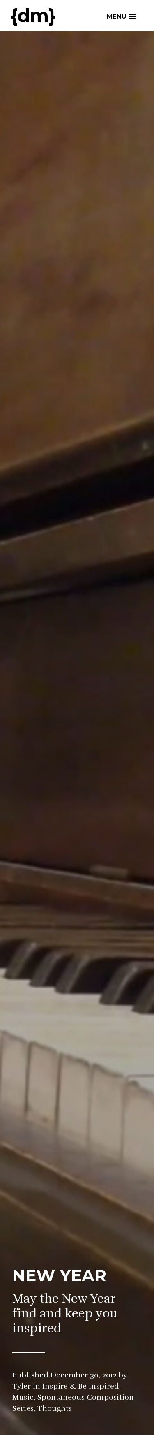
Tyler (21, 1386)
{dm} (32, 15)
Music (23, 1397)
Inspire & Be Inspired (80, 1386)
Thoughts (54, 1408)
